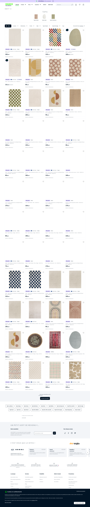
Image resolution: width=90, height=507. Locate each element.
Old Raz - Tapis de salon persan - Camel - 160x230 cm (75, 172)
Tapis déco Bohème (35, 409)
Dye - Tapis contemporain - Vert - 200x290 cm (53, 263)
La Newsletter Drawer (15, 488)
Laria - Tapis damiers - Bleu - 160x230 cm (32, 202)
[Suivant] (87, 452)
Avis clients (56, 481)
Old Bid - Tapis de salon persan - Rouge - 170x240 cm (54, 353)
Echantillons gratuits (29, 477)
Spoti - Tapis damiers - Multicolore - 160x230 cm (13, 384)
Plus (63, 26)
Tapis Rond (12, 409)
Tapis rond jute (77, 409)
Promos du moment (72, 477)
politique (33, 500)
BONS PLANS (50, 4)
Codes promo (71, 485)
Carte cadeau (27, 479)
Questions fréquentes (58, 477)
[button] (45, 26)
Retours (41, 479)
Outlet (70, 487)
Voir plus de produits (45, 398)
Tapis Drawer (26, 406)
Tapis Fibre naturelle (71, 406)
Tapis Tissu (19, 409)
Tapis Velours (26, 409)
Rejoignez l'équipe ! (14, 483)
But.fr (12, 481)
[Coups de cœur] (80, 4)
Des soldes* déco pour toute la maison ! (73, 482)
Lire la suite (24, 417)
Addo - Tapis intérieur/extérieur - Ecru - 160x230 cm (34, 384)
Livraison (41, 481)
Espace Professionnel (29, 481)
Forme (32, 26)
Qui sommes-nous (14, 477)
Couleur (16, 26)
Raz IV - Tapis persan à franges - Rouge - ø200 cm (33, 353)
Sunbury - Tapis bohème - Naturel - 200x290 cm (74, 232)
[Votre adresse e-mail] (43, 433)
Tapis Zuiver (43, 406)
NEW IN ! (44, 4)
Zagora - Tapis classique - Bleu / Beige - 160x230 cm (54, 232)
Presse (12, 486)
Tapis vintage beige (68, 409)
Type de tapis (46, 26)
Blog (26, 483)
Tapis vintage (18, 406)
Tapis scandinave (10, 406)
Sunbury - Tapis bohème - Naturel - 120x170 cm (74, 111)
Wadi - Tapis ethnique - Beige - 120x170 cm (12, 232)
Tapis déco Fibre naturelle (46, 409)
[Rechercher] (65, 4)
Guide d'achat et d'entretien (28, 487)
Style (39, 26)
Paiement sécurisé (43, 477)
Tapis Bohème (51, 406)
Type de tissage (56, 26)
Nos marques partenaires (15, 479)
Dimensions (24, 26)
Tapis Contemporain (60, 406)
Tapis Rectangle (80, 406)
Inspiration (37, 4)
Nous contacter (57, 479)
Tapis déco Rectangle (58, 409)
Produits (22, 4)
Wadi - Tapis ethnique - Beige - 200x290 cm (32, 232)
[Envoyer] (54, 433)
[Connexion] (76, 4)
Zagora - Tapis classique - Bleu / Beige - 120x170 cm (34, 263)
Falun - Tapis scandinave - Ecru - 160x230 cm (12, 81)
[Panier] (83, 4)
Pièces (29, 4)
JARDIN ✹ (17, 4)
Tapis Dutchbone (35, 406)
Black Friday (71, 479)
